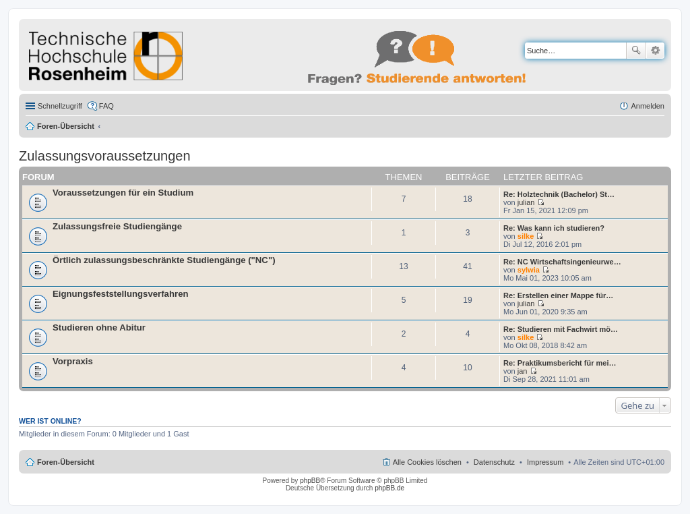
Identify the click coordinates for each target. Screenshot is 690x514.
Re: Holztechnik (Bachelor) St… (559, 194)
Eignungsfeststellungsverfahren (121, 294)
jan (523, 371)
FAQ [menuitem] (106, 106)
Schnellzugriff (60, 106)
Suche (636, 50)
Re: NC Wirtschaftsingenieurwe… (562, 262)
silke (526, 236)
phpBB (310, 480)
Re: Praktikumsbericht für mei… (560, 363)
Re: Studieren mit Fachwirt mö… (560, 329)
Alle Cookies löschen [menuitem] (427, 462)
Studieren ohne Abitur (99, 327)
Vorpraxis (73, 361)
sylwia (529, 270)
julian (526, 202)
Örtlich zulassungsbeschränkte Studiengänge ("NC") (164, 260)
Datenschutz (494, 462)
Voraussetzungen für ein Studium (123, 193)
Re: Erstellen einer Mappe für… (558, 295)
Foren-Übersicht (65, 126)
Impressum (545, 462)
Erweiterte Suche (655, 50)
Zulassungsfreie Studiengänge (117, 226)
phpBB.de (389, 488)
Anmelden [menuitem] (647, 106)
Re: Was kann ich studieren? (553, 228)
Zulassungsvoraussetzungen (105, 155)
